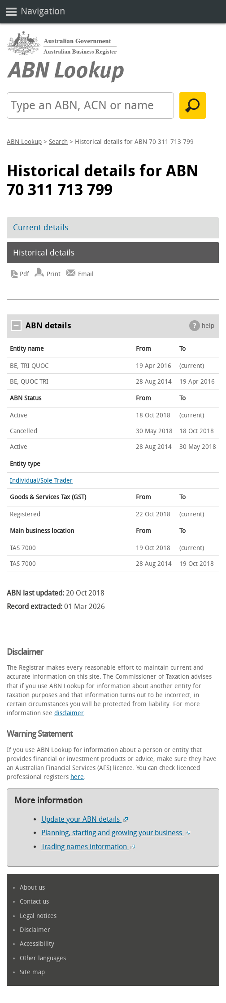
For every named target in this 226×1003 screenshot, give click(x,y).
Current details (40, 228)
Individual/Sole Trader (41, 480)
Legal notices (38, 916)
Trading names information (88, 846)
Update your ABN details (84, 819)
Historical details (43, 253)
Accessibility (37, 944)
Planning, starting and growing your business (115, 832)
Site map (32, 972)
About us (32, 887)
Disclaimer (35, 930)
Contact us (34, 901)
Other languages (43, 958)
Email (86, 274)
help (208, 326)
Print (54, 274)
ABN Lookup (24, 142)
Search (58, 142)
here (77, 777)
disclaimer (69, 713)
